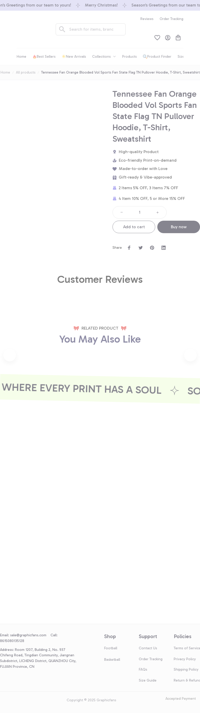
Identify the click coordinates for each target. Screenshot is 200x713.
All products (25, 72)
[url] (30, 635)
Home (5, 72)
